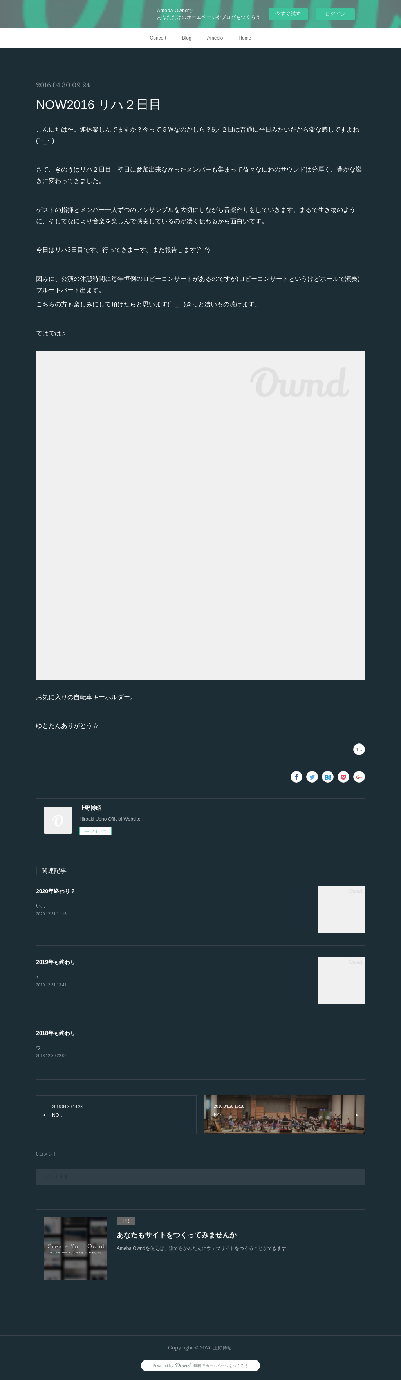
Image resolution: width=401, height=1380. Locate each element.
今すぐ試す (288, 13)
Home (244, 38)
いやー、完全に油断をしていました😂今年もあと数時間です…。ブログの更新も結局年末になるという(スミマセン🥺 (160, 906)
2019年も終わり (56, 962)
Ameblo (215, 38)
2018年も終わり (56, 1033)
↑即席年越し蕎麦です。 (60, 977)
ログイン (335, 14)
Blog (186, 38)
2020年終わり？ (56, 891)
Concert (158, 38)
